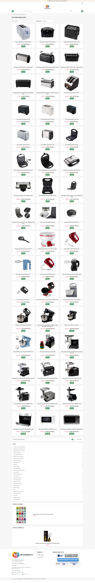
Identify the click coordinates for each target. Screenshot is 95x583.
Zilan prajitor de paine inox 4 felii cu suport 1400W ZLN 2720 (47, 94)
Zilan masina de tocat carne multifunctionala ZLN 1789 (23, 380)
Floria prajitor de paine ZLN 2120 (71, 119)
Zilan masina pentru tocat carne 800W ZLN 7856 (47, 380)
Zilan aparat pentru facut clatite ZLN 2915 (23, 250)
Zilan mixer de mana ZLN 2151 (23, 301)
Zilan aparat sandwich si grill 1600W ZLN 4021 (23, 196)
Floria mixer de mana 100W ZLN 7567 (71, 250)
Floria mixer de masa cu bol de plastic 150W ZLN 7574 (47, 301)
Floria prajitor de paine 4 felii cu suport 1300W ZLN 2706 (23, 94)
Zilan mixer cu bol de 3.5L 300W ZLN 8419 (71, 301)
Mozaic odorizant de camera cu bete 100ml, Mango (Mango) (47, 545)
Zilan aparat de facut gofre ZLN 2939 (47, 223)
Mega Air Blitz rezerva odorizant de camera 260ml (43, 516)
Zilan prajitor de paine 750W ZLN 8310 (47, 41)
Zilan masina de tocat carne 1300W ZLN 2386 (72, 406)
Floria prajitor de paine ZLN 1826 (23, 119)
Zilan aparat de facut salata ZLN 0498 (47, 353)
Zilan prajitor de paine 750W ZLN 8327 (71, 41)
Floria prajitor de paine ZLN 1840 (47, 145)
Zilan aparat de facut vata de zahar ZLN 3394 (47, 250)
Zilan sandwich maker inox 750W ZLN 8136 (47, 170)
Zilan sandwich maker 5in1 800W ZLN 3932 (47, 196)
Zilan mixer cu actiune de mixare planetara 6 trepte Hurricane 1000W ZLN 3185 (47, 327)
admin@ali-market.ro (16, 576)
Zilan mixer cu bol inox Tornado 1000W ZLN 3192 (23, 353)
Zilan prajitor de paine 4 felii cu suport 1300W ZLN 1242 (47, 67)
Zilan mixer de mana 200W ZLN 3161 (23, 275)
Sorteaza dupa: (38, 21)
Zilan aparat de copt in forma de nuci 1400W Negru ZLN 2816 (23, 224)
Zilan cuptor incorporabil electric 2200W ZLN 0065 (23, 431)
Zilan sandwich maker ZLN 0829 (71, 145)
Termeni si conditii (41, 558)
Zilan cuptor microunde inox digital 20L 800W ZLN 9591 (72, 431)
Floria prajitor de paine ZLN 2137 (23, 145)
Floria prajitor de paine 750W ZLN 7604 (23, 41)
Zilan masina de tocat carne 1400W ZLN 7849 (23, 406)
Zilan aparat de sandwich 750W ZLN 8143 (71, 170)
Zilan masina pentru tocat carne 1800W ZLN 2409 (47, 406)
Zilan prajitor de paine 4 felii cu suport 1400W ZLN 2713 (72, 67)
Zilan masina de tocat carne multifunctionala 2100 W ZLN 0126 (71, 354)
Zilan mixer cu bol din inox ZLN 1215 (71, 326)
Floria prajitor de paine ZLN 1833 (47, 119)
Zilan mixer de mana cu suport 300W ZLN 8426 (71, 275)
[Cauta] (46, 11)
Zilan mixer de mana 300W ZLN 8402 (47, 275)
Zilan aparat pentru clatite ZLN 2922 (71, 223)
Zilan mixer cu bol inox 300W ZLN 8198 (23, 326)
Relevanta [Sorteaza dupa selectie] (44, 21)
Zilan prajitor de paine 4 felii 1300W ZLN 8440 (23, 67)
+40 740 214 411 (26, 576)
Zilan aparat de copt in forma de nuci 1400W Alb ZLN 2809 (71, 197)
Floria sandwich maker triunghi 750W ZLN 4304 (23, 170)
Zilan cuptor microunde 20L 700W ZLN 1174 (47, 431)
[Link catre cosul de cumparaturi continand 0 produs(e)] (82, 11)
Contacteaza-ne (40, 560)
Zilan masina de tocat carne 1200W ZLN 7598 (72, 380)
